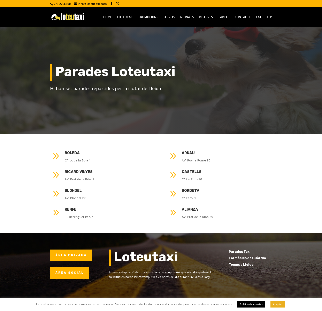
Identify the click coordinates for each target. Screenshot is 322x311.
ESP (269, 17)
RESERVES (206, 17)
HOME (107, 17)
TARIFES (223, 17)
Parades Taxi (247, 252)
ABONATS (187, 17)
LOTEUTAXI (125, 17)
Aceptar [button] (278, 304)
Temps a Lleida (248, 265)
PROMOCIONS (148, 17)
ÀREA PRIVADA (71, 255)
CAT (259, 17)
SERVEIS (169, 17)
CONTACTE (243, 17)
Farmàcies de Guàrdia (254, 258)
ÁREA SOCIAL (69, 273)
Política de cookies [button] (251, 304)
